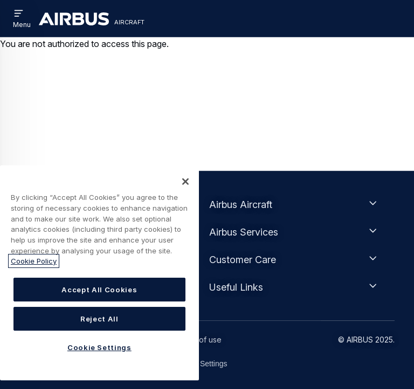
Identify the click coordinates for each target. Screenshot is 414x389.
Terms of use (198, 339)
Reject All (99, 318)
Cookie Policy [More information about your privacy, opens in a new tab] (34, 261)
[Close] (185, 181)
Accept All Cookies (99, 289)
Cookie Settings (201, 363)
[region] (99, 272)
